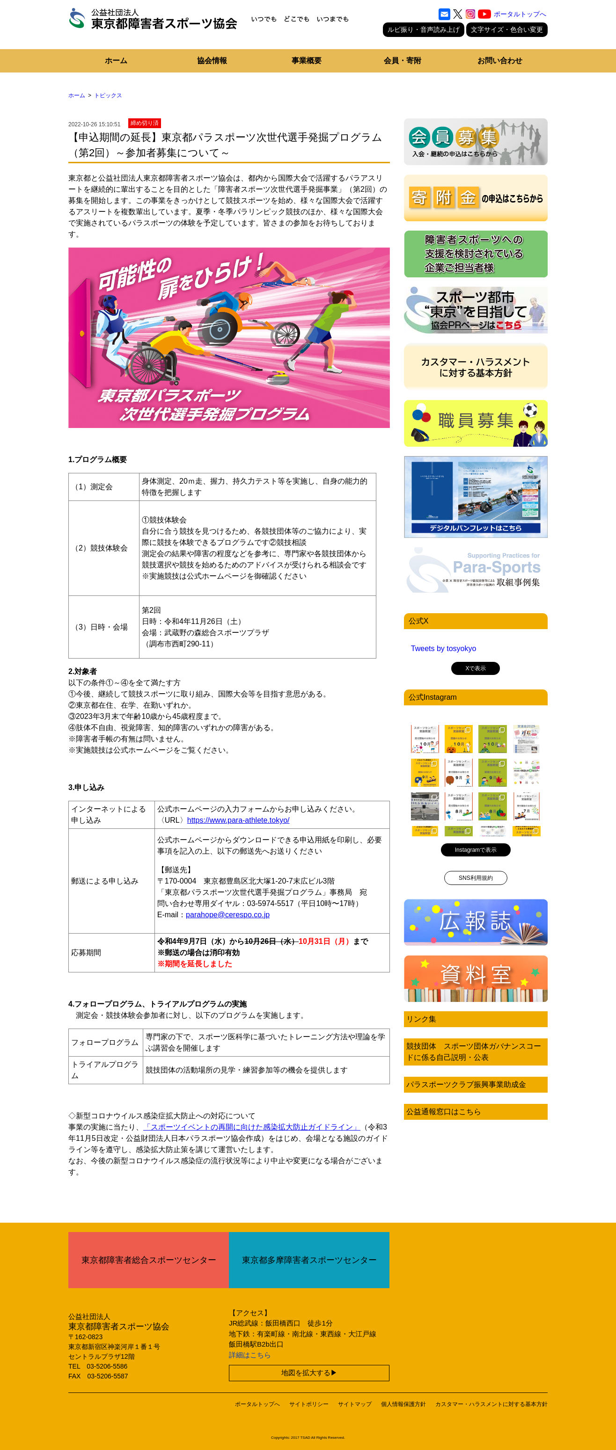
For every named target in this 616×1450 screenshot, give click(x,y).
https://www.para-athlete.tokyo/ (238, 820)
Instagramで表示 (476, 850)
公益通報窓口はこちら (443, 1112)
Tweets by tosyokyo (444, 648)
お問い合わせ (499, 61)
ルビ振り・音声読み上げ (424, 29)
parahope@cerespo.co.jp (228, 915)
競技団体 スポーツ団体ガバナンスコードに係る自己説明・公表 (473, 1051)
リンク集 (421, 1019)
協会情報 (212, 61)
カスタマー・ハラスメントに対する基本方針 (491, 1404)
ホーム (116, 61)
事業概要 (307, 61)
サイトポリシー (309, 1404)
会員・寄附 (402, 61)
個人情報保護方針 (403, 1404)
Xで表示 (475, 668)
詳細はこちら (250, 1355)
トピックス (108, 95)
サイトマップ (355, 1404)
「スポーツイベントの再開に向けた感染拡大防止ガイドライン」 (251, 1127)
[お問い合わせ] (444, 14)
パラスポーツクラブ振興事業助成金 (466, 1084)
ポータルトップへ (520, 14)
